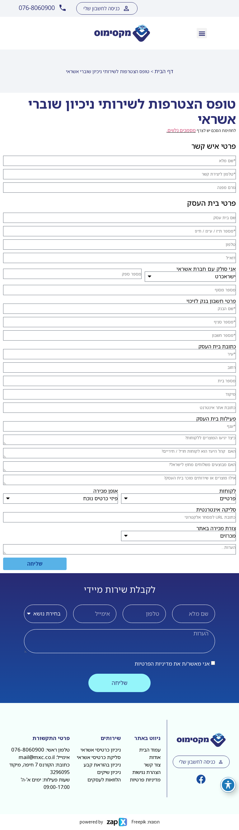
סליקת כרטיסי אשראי (99, 757)
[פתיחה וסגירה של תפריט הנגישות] (228, 784)
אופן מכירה (105, 490)
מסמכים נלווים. (181, 130)
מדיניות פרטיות (145, 779)
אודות (155, 757)
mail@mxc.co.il (37, 757)
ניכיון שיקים (109, 772)
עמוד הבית (150, 749)
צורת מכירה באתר (216, 528)
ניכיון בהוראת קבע (102, 764)
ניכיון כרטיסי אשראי (101, 749)
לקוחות (227, 490)
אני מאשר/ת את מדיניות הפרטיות (172, 663)
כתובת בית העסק (217, 346)
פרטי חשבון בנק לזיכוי (211, 301)
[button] (202, 33)
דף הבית (164, 71)
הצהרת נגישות (146, 772)
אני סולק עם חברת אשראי (206, 268)
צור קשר (152, 764)
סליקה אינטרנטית (216, 509)
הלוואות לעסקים (104, 779)
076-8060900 (28, 749)
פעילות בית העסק (216, 418)
